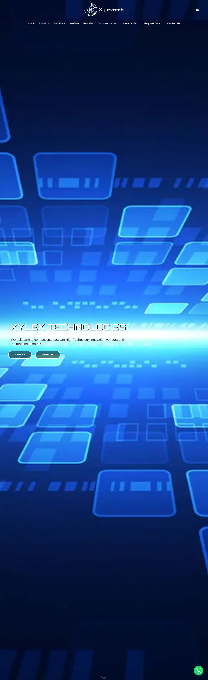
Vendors (20, 354)
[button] (198, 670)
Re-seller (47, 354)
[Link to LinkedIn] (197, 9)
